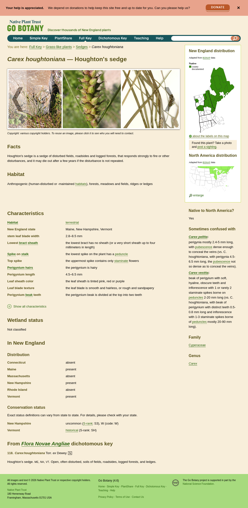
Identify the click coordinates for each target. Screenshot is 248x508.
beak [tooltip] (29, 295)
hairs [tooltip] (29, 267)
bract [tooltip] (23, 243)
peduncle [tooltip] (121, 254)
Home (18, 38)
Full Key (85, 38)
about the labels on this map (211, 136)
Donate (218, 7)
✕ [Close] (238, 8)
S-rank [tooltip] (87, 423)
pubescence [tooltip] (203, 247)
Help (159, 38)
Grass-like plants (59, 47)
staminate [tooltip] (121, 261)
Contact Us (138, 497)
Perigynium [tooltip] (16, 267)
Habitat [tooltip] (12, 222)
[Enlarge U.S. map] (213, 180)
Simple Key (39, 38)
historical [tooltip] (72, 430)
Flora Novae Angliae (45, 443)
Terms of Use (122, 497)
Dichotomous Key (112, 38)
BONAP (206, 58)
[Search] (235, 38)
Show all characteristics (29, 306)
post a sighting (206, 147)
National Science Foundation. (199, 484)
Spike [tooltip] (11, 254)
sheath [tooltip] (33, 243)
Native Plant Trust (17, 490)
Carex (193, 363)
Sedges (82, 47)
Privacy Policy (105, 497)
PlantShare (63, 38)
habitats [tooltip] (81, 184)
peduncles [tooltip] (196, 297)
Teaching (141, 38)
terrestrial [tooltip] (72, 222)
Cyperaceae (197, 345)
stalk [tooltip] (25, 254)
